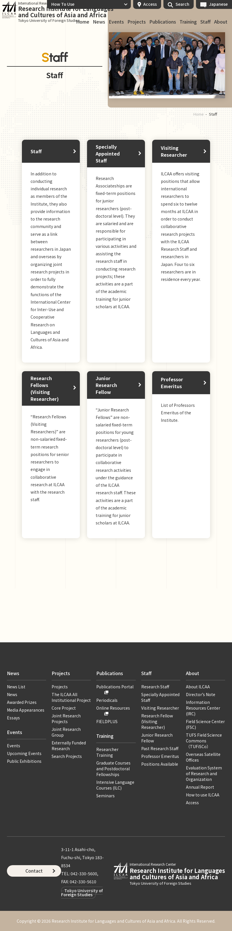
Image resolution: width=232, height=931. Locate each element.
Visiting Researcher (174, 151)
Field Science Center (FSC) (205, 724)
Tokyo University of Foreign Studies (82, 892)
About (220, 22)
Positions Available (159, 764)
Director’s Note (200, 694)
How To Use (62, 4)
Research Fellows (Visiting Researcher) (45, 388)
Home (82, 22)
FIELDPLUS (107, 721)
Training (188, 22)
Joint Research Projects (66, 718)
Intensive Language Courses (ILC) (115, 785)
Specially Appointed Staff (108, 153)
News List (16, 686)
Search (182, 4)
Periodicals (107, 700)
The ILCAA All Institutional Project (71, 697)
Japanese (218, 4)
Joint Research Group (66, 732)
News (99, 22)
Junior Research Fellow (106, 385)
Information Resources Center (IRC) (203, 708)
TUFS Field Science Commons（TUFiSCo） (204, 740)
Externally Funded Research (69, 745)
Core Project (64, 708)
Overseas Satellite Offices (203, 757)
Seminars (105, 795)
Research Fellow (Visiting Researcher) (157, 721)
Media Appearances (25, 710)
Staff (205, 22)
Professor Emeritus (172, 383)
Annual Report (200, 787)
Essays (13, 718)
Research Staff (155, 686)
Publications (162, 22)
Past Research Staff (159, 748)
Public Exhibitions (24, 761)
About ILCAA (198, 686)
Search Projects (67, 756)
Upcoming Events (24, 753)
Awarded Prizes (22, 702)
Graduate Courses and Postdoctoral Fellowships (113, 768)
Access (150, 4)
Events (116, 22)
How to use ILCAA (202, 795)
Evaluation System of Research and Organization (204, 773)
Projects (136, 22)
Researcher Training (107, 752)
